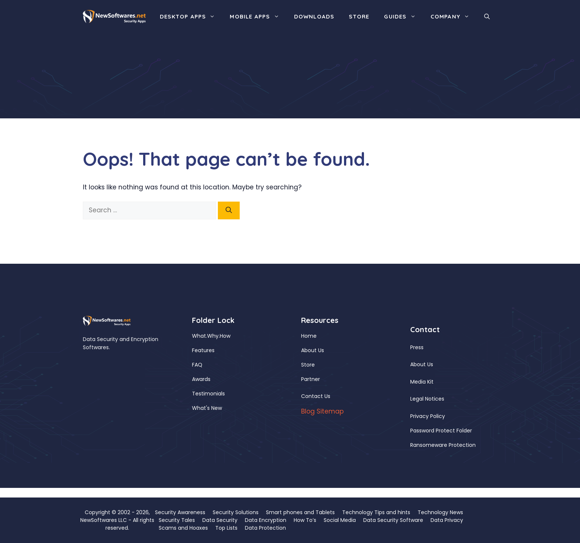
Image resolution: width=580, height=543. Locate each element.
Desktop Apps (191, 16)
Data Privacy (447, 520)
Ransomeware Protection (443, 445)
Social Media (340, 520)
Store (359, 16)
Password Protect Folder (441, 430)
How (225, 336)
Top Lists (226, 528)
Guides (403, 16)
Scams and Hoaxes (183, 528)
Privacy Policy (427, 416)
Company (454, 16)
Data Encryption (265, 520)
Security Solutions (236, 512)
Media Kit (422, 381)
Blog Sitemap (322, 411)
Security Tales (177, 520)
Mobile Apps (258, 16)
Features (203, 350)
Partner (310, 379)
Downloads (314, 16)
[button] (487, 16)
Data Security (219, 520)
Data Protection (265, 528)
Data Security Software (393, 520)
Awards (201, 379)
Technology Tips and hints (376, 512)
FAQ (197, 364)
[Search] (229, 210)
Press (417, 347)
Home (309, 336)
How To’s (305, 520)
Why (213, 336)
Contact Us (315, 396)
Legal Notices (427, 398)
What (199, 336)
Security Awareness (180, 512)
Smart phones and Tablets (300, 512)
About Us (312, 350)
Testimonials (208, 393)
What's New (207, 408)
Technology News (440, 512)
